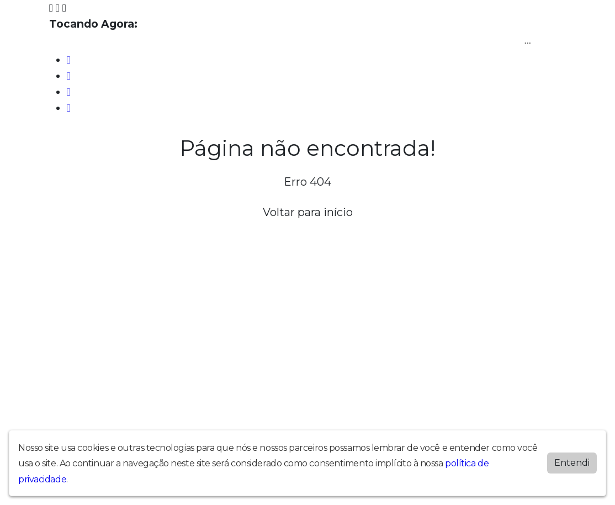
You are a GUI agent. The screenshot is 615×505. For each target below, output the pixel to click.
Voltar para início (308, 212)
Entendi (572, 462)
